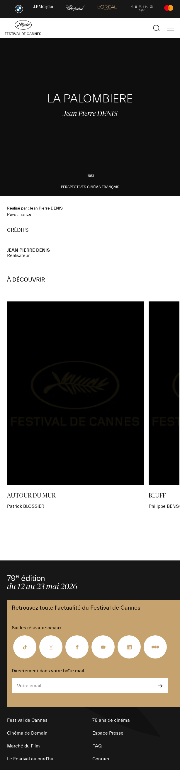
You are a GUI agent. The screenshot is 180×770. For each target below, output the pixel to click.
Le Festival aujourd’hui (31, 759)
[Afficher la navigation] (170, 28)
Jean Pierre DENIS (28, 250)
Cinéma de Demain (27, 733)
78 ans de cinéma (111, 720)
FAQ (97, 746)
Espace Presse (107, 733)
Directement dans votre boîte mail (48, 670)
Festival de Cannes (27, 720)
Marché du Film (23, 746)
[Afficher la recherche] (156, 28)
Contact (101, 759)
